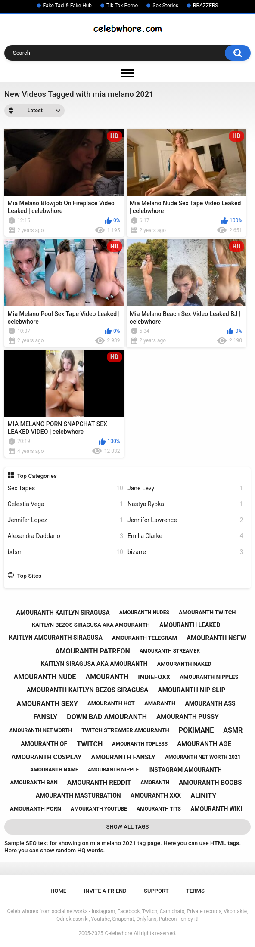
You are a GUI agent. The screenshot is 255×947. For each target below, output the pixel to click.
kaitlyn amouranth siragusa (56, 637)
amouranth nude (44, 677)
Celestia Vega (65, 504)
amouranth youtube (99, 809)
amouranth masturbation (78, 795)
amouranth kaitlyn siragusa (63, 612)
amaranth (159, 703)
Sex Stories (165, 6)
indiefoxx (154, 677)
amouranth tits (159, 809)
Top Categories (37, 475)
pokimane (196, 730)
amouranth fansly (123, 757)
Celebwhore (118, 933)
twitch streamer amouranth (125, 730)
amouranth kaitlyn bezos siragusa (88, 690)
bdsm (65, 552)
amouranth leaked (189, 625)
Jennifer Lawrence (185, 520)
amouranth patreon (92, 651)
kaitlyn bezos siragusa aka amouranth (91, 625)
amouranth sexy (47, 703)
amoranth (154, 783)
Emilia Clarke (185, 536)
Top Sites (29, 575)
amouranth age (204, 744)
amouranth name (54, 770)
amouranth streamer (170, 651)
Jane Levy (185, 488)
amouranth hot (111, 703)
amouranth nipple (113, 770)
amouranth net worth (40, 730)
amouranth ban (34, 782)
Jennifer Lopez (65, 520)
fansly (45, 717)
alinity (203, 796)
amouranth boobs (210, 782)
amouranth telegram (144, 637)
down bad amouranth (107, 717)
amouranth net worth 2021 (203, 757)
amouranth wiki (216, 808)
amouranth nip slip (192, 690)
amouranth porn (35, 808)
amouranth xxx (156, 795)
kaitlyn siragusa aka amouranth (93, 663)
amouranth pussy (187, 717)
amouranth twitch (207, 612)
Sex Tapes (65, 488)
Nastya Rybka (185, 504)
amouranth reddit (99, 782)
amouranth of (44, 743)
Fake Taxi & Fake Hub (67, 6)
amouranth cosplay (46, 757)
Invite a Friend (105, 891)
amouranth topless (140, 744)
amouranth (106, 677)
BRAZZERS (205, 6)
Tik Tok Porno (122, 6)
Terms (195, 891)
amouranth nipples (209, 677)
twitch (90, 744)
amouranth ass (210, 703)
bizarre (185, 552)
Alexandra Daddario (65, 536)
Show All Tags (127, 826)
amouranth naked (184, 664)
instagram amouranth (185, 769)
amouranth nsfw (216, 638)
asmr (233, 730)
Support (156, 891)
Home (58, 891)
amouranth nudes (144, 613)
